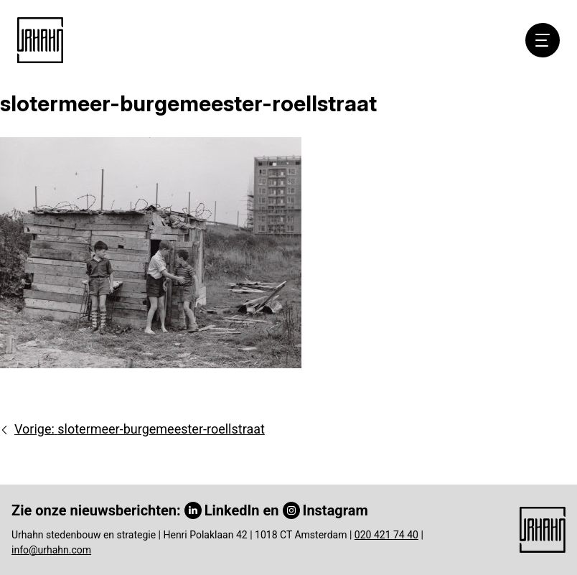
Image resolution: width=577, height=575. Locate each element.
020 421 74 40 (386, 535)
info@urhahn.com (51, 550)
